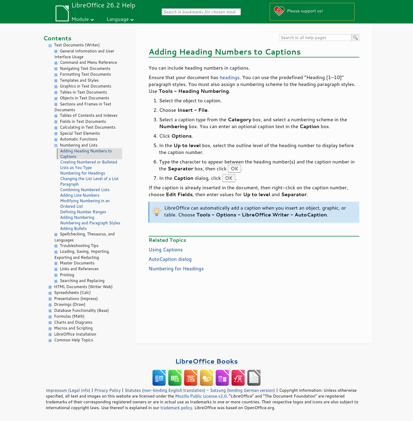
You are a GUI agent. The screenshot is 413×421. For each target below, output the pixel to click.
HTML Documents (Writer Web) (83, 286)
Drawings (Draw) (69, 304)
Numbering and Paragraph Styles (90, 223)
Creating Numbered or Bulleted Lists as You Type (88, 164)
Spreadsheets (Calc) (72, 292)
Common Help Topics (73, 340)
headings (230, 77)
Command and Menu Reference (88, 62)
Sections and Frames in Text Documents (82, 107)
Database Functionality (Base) (81, 310)
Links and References (79, 269)
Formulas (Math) (69, 316)
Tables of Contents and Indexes (88, 115)
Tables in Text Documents (83, 92)
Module (80, 18)
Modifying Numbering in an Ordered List (85, 203)
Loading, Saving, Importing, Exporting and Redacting (82, 254)
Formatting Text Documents (85, 74)
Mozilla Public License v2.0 (201, 396)
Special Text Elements (80, 133)
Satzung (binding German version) (242, 390)
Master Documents (77, 263)
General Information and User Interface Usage (84, 54)
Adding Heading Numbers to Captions (86, 153)
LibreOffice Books (206, 361)
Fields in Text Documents (83, 121)
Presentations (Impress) (76, 298)
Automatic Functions (78, 139)
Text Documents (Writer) (77, 45)
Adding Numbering (77, 217)
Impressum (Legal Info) (68, 390)
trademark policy (176, 407)
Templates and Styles (79, 80)
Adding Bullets (73, 228)
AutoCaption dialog (170, 258)
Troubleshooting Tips (79, 245)
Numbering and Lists (78, 145)
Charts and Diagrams (73, 322)
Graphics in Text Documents (85, 86)
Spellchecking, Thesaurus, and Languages (84, 237)
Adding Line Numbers (79, 195)
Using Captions (166, 249)
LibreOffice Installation (75, 334)
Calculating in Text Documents (87, 127)
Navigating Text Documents (85, 68)
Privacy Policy (107, 390)
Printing (67, 275)
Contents (57, 38)
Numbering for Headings (82, 173)
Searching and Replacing (82, 280)
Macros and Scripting (73, 328)
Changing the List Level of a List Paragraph (89, 181)
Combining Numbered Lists (85, 189)
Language (118, 18)
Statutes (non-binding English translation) (165, 390)
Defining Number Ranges (83, 212)
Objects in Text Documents (84, 98)
